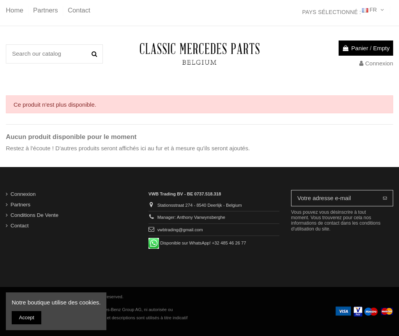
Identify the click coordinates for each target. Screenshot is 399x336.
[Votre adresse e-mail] (334, 198)
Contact (79, 10)
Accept (26, 317)
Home (15, 10)
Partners (46, 10)
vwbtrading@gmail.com (180, 229)
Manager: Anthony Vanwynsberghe (191, 217)
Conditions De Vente (34, 215)
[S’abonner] (385, 198)
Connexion (23, 194)
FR (373, 10)
